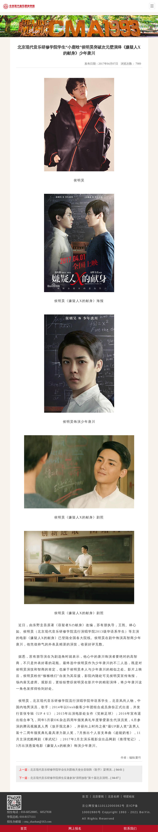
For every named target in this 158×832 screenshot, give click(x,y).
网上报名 (74, 828)
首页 (23, 828)
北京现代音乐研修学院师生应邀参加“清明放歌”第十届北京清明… (70, 777)
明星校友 (129, 796)
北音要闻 (98, 796)
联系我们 (130, 828)
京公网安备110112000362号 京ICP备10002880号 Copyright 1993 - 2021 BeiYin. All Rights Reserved (116, 812)
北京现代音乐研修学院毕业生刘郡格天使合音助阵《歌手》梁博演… (72, 769)
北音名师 (113, 796)
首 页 (85, 796)
